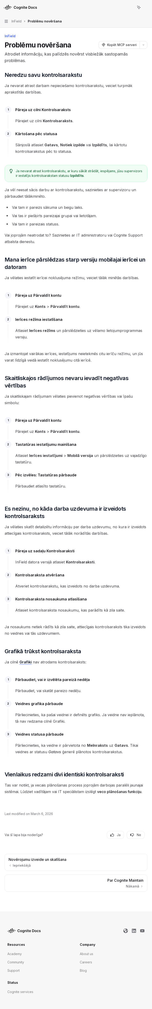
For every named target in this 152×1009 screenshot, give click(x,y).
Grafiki (25, 662)
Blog (83, 970)
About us (86, 954)
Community (15, 962)
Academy (14, 954)
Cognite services (20, 992)
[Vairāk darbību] (146, 7)
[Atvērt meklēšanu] (130, 7)
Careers (86, 962)
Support (13, 970)
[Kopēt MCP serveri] (119, 45)
